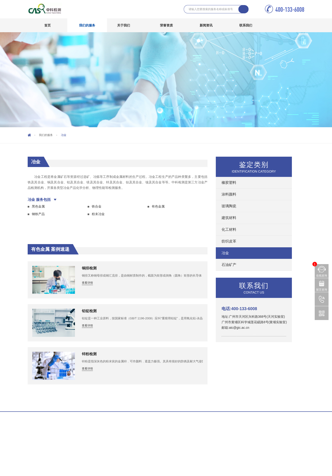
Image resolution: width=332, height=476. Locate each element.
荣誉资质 (166, 25)
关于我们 (127, 25)
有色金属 (158, 206)
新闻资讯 (209, 25)
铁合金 (96, 206)
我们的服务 (90, 25)
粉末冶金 (98, 214)
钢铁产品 (38, 214)
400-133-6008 (288, 9)
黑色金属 (38, 206)
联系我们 (249, 25)
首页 (47, 25)
